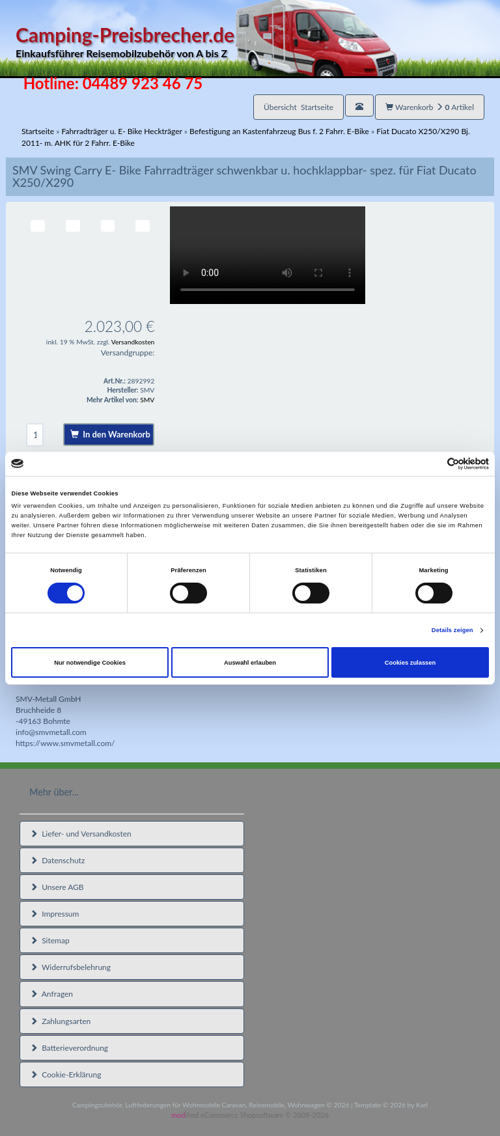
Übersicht (298, 107)
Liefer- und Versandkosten (81, 833)
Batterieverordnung (69, 1048)
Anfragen (51, 994)
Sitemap (50, 940)
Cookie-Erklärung (65, 1074)
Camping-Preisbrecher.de (206, 42)
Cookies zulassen (410, 662)
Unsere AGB (57, 887)
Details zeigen (452, 630)
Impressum (54, 914)
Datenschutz (57, 860)
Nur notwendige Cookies (90, 662)
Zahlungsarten (60, 1021)
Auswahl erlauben (250, 662)
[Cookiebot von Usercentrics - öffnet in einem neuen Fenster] (432, 464)
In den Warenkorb (110, 434)
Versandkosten (133, 342)
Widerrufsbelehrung (70, 967)
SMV (147, 400)
